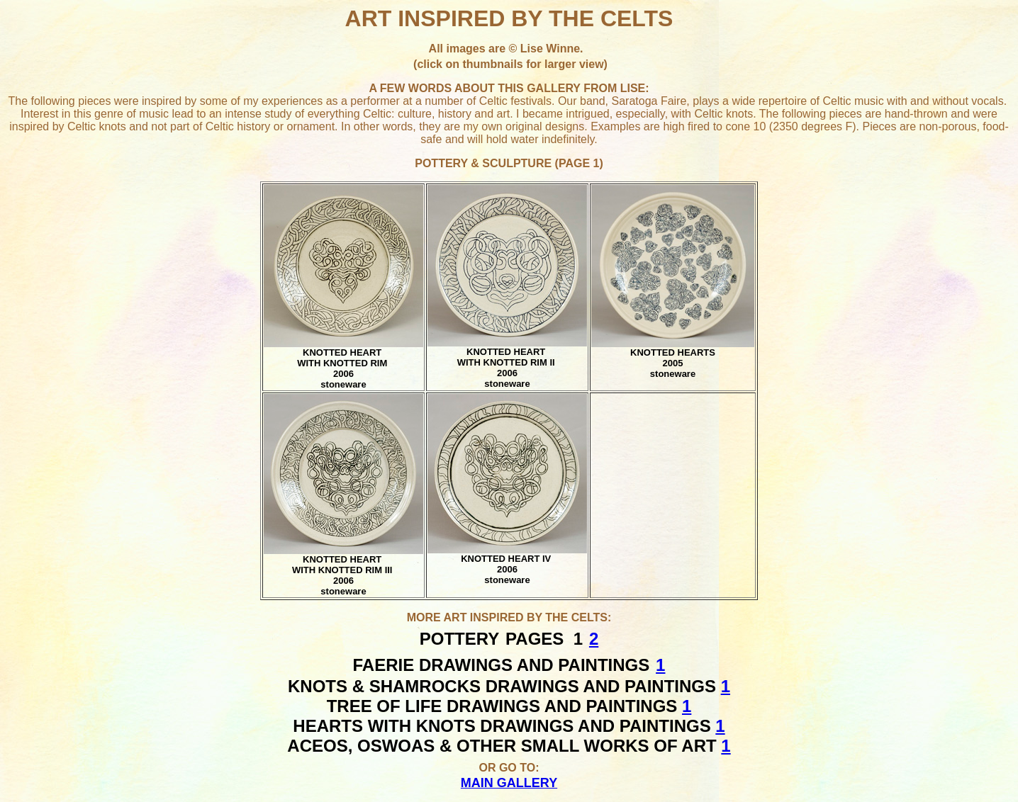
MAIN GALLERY (509, 783)
